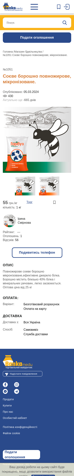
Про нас (8, 411)
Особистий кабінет (15, 417)
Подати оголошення (37, 37)
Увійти (67, 7)
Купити (7, 405)
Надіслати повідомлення (23, 374)
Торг (30, 202)
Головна (8, 51)
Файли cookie (11, 433)
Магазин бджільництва (28, 51)
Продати (8, 399)
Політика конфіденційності (20, 427)
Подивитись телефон (37, 252)
